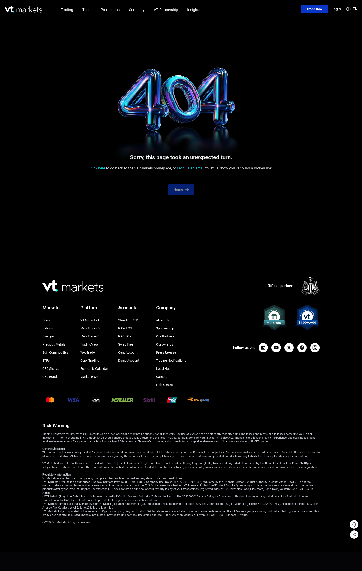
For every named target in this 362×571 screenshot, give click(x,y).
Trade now (314, 9)
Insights (193, 10)
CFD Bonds (50, 377)
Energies (48, 336)
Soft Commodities (55, 352)
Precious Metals (53, 344)
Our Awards (164, 344)
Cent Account (128, 352)
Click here (97, 169)
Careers (161, 377)
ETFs (46, 360)
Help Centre (164, 385)
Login (336, 9)
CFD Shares (50, 368)
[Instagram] (315, 347)
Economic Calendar (94, 368)
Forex (46, 320)
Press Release (166, 352)
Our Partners (165, 336)
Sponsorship (165, 328)
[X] (289, 347)
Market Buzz (89, 377)
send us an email (191, 169)
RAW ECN (125, 328)
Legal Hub (163, 368)
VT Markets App (91, 320)
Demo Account (128, 360)
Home (181, 194)
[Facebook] (302, 347)
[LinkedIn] (263, 347)
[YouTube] (276, 347)
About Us (162, 320)
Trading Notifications (171, 360)
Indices (47, 328)
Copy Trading (89, 360)
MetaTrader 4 (90, 336)
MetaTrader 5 (90, 328)
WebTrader (88, 352)
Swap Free (125, 344)
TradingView (89, 344)
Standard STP (128, 320)
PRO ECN (125, 336)
